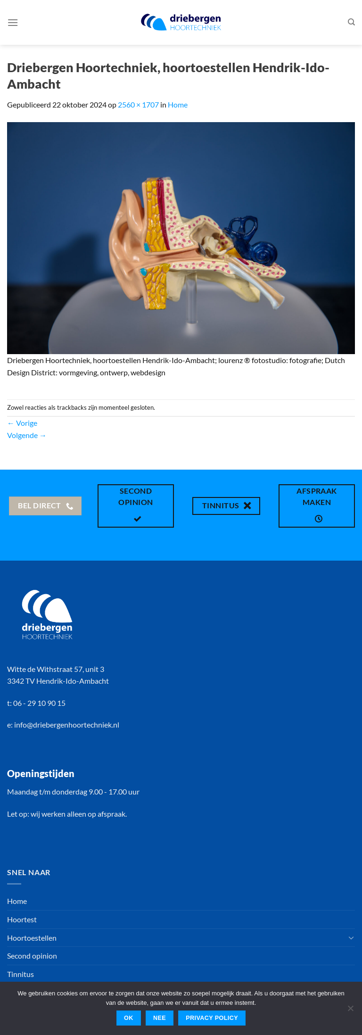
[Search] (351, 22)
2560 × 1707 (138, 104)
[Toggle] (351, 937)
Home (178, 104)
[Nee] (350, 1010)
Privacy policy (212, 1018)
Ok (128, 1018)
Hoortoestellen (32, 937)
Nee (159, 1018)
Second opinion (32, 955)
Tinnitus (20, 973)
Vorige (22, 422)
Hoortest (22, 919)
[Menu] (12, 22)
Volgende (27, 435)
